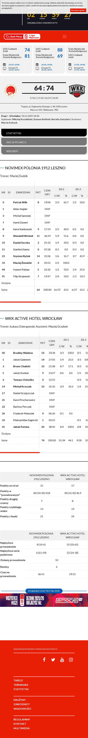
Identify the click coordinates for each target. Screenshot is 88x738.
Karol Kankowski (22, 229)
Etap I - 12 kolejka (10, 116)
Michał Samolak (22, 215)
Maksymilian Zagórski (25, 420)
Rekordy (12, 151)
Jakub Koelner (21, 372)
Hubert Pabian (21, 269)
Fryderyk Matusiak (23, 413)
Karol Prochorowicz (24, 399)
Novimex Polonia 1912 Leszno (35, 167)
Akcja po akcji (16, 142)
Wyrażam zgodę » (78, 10)
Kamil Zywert (20, 222)
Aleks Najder (20, 208)
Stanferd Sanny (21, 249)
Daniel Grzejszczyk (23, 393)
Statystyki (13, 133)
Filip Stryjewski (21, 276)
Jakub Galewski (22, 359)
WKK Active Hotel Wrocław (33, 318)
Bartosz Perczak (22, 406)
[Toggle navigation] (64, 36)
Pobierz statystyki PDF (44, 590)
